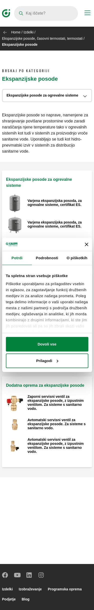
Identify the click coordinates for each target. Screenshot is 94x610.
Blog (25, 599)
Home (15, 32)
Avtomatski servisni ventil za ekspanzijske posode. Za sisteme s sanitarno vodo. (57, 424)
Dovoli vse (47, 344)
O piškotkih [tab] (77, 258)
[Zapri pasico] (86, 244)
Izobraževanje (30, 589)
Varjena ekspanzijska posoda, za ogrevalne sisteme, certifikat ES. (55, 203)
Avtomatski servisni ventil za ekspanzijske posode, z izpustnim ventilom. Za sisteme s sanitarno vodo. (56, 446)
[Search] (46, 13)
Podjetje (9, 599)
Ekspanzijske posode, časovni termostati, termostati (42, 38)
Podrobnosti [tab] (47, 258)
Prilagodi (47, 361)
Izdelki (29, 32)
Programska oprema (65, 589)
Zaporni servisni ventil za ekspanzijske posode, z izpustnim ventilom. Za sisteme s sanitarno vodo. (56, 403)
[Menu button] (87, 13)
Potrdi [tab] (17, 258)
